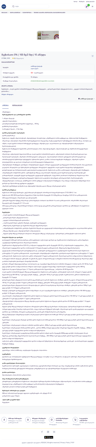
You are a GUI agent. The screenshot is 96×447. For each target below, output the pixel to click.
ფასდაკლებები (90, 1)
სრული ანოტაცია (7, 94)
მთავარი (5, 12)
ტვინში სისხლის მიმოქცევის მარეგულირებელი (49, 12)
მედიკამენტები (15, 12)
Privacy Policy (65, 442)
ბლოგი (75, 1)
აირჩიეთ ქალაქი (36, 66)
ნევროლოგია (27, 12)
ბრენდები (82, 1)
